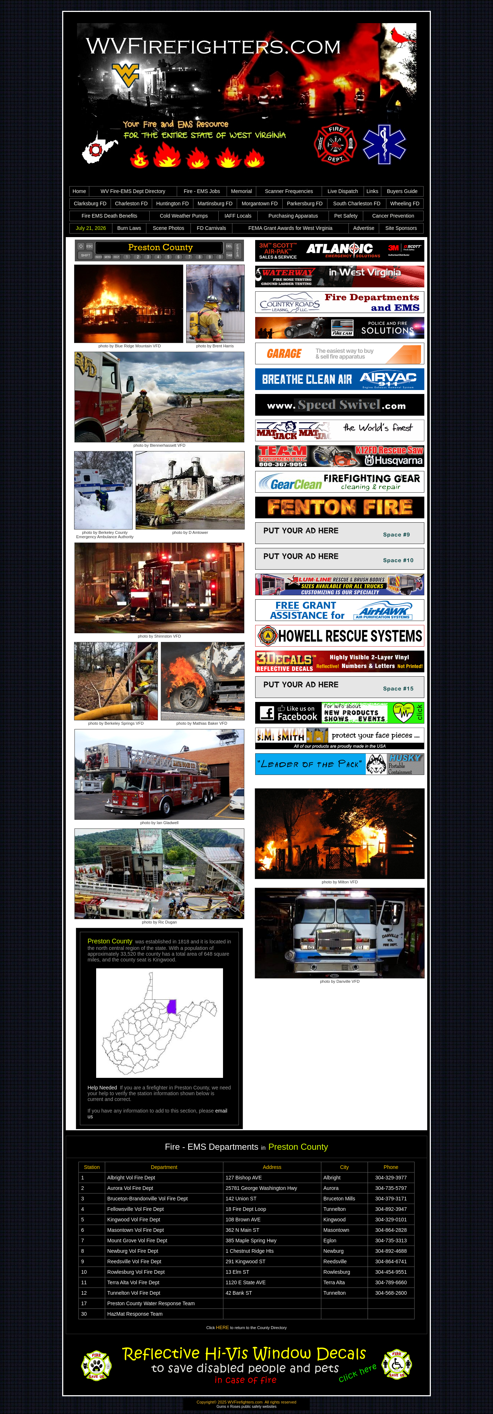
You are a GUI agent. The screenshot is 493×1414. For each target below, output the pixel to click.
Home (79, 191)
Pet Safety (346, 216)
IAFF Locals (238, 216)
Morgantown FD (260, 203)
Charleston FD (131, 203)
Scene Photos (168, 228)
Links (372, 191)
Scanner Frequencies (289, 191)
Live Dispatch (343, 191)
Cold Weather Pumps (184, 216)
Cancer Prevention (393, 216)
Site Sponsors (401, 228)
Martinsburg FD (215, 203)
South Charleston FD (357, 203)
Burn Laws (129, 228)
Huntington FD (172, 203)
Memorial (241, 191)
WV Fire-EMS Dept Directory (132, 191)
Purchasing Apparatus (293, 216)
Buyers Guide (402, 191)
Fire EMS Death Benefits (109, 216)
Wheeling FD (405, 203)
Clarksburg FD (90, 203)
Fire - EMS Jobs (202, 191)
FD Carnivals (211, 228)
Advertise (363, 228)
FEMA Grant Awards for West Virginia (290, 228)
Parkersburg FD (305, 203)
